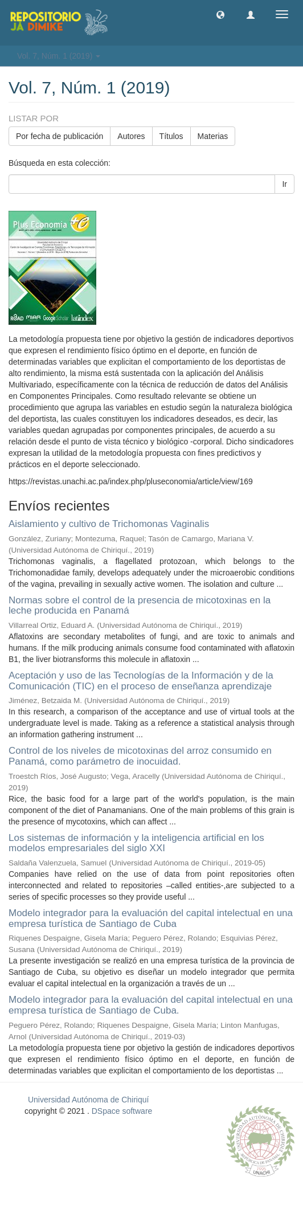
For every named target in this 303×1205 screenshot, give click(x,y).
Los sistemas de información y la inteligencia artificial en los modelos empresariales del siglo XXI (136, 843)
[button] (220, 14)
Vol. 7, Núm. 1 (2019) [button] (58, 55)
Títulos (171, 136)
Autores (131, 136)
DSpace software (122, 1111)
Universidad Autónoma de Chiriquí (88, 1099)
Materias (213, 136)
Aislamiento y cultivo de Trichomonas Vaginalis (109, 523)
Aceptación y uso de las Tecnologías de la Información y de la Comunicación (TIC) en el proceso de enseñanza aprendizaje (141, 681)
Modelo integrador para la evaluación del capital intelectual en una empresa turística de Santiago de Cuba (151, 918)
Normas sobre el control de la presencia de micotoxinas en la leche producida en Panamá (140, 605)
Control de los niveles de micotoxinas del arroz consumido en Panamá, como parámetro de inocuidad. (140, 756)
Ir (284, 184)
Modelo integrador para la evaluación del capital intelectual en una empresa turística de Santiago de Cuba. (151, 1005)
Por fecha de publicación (59, 136)
